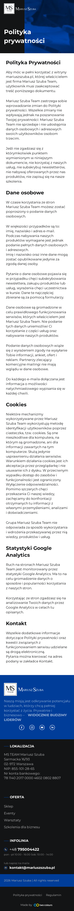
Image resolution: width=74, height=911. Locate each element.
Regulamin (53, 895)
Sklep (8, 806)
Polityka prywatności (27, 895)
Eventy (9, 813)
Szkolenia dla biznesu (22, 827)
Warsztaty (12, 820)
